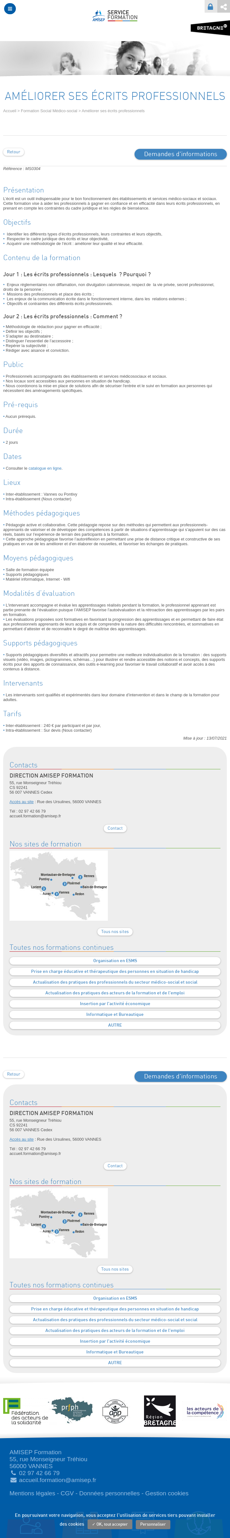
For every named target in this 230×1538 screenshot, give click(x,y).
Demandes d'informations (180, 154)
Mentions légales (32, 1493)
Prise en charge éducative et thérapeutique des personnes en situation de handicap (115, 971)
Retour (13, 152)
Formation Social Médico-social (49, 110)
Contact (115, 828)
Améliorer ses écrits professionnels (113, 110)
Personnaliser (153, 1525)
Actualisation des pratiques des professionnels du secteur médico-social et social (115, 982)
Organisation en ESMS (115, 961)
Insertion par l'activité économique (115, 1004)
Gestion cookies (167, 1493)
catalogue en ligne (45, 468)
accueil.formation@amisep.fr (57, 1480)
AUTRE (115, 1025)
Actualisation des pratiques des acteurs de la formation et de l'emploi (115, 993)
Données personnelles (109, 1493)
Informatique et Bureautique (115, 1014)
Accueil (9, 110)
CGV (67, 1493)
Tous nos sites (115, 932)
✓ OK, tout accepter (110, 1525)
